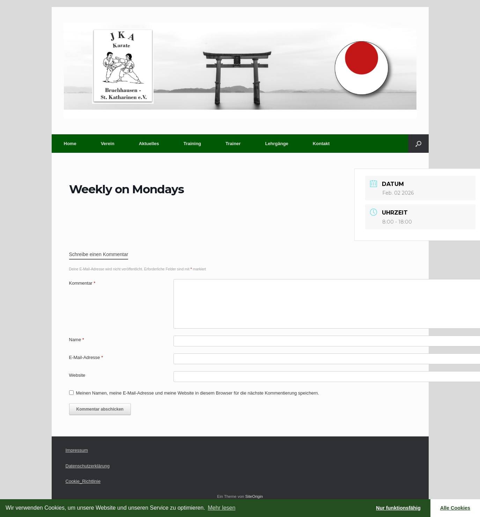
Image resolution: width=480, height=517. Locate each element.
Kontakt (321, 143)
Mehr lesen (221, 508)
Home (70, 143)
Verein (108, 143)
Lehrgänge (276, 143)
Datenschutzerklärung (88, 466)
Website (77, 375)
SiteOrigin (254, 496)
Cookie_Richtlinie (83, 481)
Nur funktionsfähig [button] (398, 508)
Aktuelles (149, 143)
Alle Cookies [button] (455, 508)
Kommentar (82, 283)
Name (76, 339)
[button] (418, 143)
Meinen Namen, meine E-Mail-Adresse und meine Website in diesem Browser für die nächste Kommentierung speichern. (197, 393)
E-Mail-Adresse (86, 357)
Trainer (233, 143)
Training (192, 143)
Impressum (77, 450)
